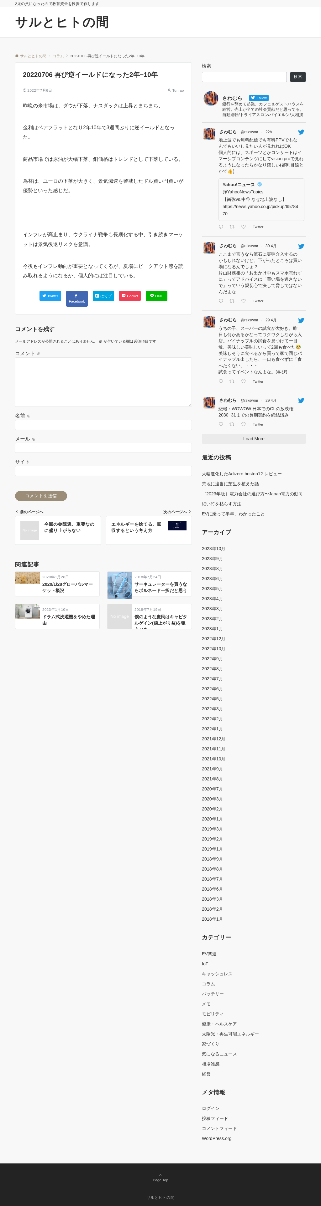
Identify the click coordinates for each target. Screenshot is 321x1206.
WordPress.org (217, 1138)
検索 (207, 65)
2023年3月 (212, 608)
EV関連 (209, 953)
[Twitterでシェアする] (50, 296)
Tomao (178, 90)
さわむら (228, 131)
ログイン (210, 1108)
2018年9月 (212, 858)
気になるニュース (219, 1053)
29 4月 (271, 320)
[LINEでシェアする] (156, 296)
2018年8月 (212, 868)
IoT (205, 963)
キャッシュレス (217, 973)
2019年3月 (212, 828)
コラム (208, 983)
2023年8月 (212, 568)
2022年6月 (212, 688)
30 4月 (271, 246)
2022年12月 (213, 638)
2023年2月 (212, 618)
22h (269, 132)
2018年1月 (212, 919)
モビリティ (213, 1013)
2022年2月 (212, 718)
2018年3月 (212, 899)
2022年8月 (212, 668)
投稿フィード (215, 1118)
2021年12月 (213, 738)
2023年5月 (212, 588)
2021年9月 (212, 768)
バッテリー (213, 993)
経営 (206, 1073)
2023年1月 (212, 628)
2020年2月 (212, 808)
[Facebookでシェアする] (77, 299)
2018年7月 (212, 879)
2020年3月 (212, 798)
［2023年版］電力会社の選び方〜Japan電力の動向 (252, 493)
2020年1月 (212, 818)
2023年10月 (213, 548)
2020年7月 (212, 788)
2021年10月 (213, 758)
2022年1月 (212, 728)
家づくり (210, 1043)
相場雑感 (210, 1063)
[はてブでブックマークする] (103, 296)
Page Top (160, 1177)
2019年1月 (212, 848)
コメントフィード (219, 1128)
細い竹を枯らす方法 (221, 503)
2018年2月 (212, 909)
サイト (22, 461)
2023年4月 (212, 598)
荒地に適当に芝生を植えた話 (230, 483)
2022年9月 (212, 658)
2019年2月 (212, 838)
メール (25, 439)
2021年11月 (213, 748)
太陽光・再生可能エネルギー (230, 1033)
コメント (27, 353)
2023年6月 (212, 578)
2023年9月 (212, 558)
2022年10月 (213, 648)
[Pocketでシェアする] (130, 296)
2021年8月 (212, 778)
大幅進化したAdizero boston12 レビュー (242, 473)
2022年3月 (212, 708)
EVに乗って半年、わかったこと (233, 513)
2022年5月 (212, 698)
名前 (22, 415)
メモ (206, 1003)
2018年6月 (212, 889)
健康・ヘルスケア (219, 1023)
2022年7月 (212, 678)
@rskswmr (249, 132)
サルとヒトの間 (62, 22)
